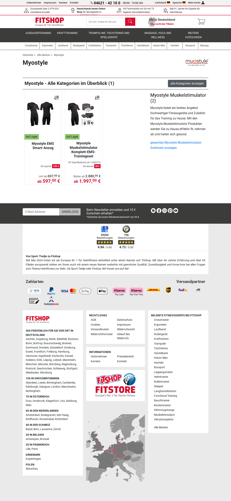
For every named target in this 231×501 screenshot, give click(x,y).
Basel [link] (29, 429)
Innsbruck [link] (39, 401)
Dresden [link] (44, 347)
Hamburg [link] (63, 351)
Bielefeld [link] (62, 339)
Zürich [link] (57, 429)
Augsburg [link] (42, 339)
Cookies (95, 324)
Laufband (160, 329)
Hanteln (158, 362)
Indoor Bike (161, 358)
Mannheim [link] (69, 360)
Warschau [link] (32, 469)
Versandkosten (100, 329)
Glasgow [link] (44, 386)
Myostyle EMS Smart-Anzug (43, 148)
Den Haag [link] (62, 415)
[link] (153, 211)
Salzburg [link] (71, 401)
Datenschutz (124, 320)
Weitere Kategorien (193, 38)
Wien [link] (29, 405)
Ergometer (160, 324)
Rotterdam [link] (61, 419)
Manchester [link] (68, 386)
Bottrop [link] (38, 343)
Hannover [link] (31, 356)
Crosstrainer (161, 320)
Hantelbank (161, 353)
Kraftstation (161, 339)
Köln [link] (39, 360)
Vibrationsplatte (163, 419)
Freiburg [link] (52, 351)
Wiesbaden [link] (32, 372)
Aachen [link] (30, 339)
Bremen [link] (66, 343)
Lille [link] (28, 449)
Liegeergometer (163, 372)
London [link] (55, 386)
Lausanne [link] (46, 429)
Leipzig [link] (47, 360)
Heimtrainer (161, 377)
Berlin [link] (52, 339)
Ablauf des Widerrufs (123, 336)
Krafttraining (67, 35)
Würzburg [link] (46, 372)
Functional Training (165, 396)
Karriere (63, 2)
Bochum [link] (73, 339)
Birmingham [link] (54, 382)
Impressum (50, 2)
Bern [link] (36, 429)
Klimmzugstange (164, 410)
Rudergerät (161, 334)
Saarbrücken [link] (44, 368)
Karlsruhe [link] (58, 356)
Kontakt (74, 2)
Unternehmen (34, 2)
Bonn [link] (29, 343)
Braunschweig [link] (52, 343)
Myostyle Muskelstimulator (178, 98)
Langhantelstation (165, 391)
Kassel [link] (69, 356)
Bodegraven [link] (48, 415)
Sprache (179, 2)
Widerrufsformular (102, 334)
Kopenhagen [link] (33, 459)
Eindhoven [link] (32, 419)
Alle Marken (43, 57)
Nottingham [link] (33, 391)
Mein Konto (196, 2)
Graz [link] (29, 401)
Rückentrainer (162, 405)
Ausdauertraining (38, 35)
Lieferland (162, 2)
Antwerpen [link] (32, 439)
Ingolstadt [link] (44, 356)
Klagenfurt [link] (52, 401)
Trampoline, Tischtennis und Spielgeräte (109, 38)
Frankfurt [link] (39, 351)
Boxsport (159, 367)
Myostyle (59, 57)
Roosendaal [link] (46, 419)
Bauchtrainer (162, 400)
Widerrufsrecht (126, 329)
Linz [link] (62, 401)
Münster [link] (43, 364)
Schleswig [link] (59, 368)
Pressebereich (125, 356)
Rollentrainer (161, 381)
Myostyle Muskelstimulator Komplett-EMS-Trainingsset (84, 152)
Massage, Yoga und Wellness (158, 38)
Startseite (28, 57)
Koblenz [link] (30, 360)
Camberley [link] (68, 382)
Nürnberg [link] (55, 364)
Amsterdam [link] (33, 415)
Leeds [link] (41, 382)
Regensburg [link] (69, 364)
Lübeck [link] (57, 360)
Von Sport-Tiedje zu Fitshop (43, 256)
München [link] (31, 364)
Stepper (158, 386)
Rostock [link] (31, 368)
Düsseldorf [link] (56, 347)
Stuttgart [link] (71, 368)
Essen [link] (29, 351)
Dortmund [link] (32, 347)
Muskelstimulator (164, 414)
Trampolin (160, 343)
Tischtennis (161, 348)
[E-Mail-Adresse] (41, 212)
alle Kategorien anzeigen (187, 86)
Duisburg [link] (69, 347)
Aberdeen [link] (31, 382)
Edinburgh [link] (32, 386)
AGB (93, 320)
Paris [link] (35, 449)
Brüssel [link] (44, 439)
